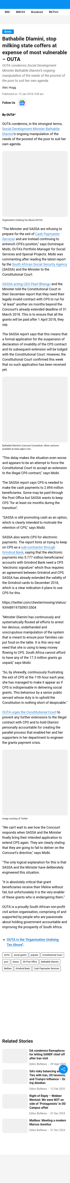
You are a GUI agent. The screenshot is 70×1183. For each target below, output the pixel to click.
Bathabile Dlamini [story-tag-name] (50, 961)
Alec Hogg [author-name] (9, 87)
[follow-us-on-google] (22, 102)
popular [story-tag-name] (34, 955)
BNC (7, 12)
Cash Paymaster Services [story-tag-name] (46, 968)
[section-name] (8, 31)
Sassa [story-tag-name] (16, 961)
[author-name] (38, 1064)
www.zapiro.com (22, 449)
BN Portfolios (57, 12)
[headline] (48, 1054)
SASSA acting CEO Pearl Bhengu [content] (26, 284)
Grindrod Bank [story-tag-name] (23, 968)
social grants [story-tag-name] (20, 955)
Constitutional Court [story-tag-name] (52, 955)
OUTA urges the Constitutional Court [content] (29, 712)
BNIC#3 (20, 12)
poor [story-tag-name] (6, 961)
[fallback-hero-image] (15, 1056)
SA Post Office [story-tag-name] (30, 961)
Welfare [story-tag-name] (8, 968)
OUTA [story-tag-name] (7, 955)
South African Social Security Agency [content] (39, 264)
